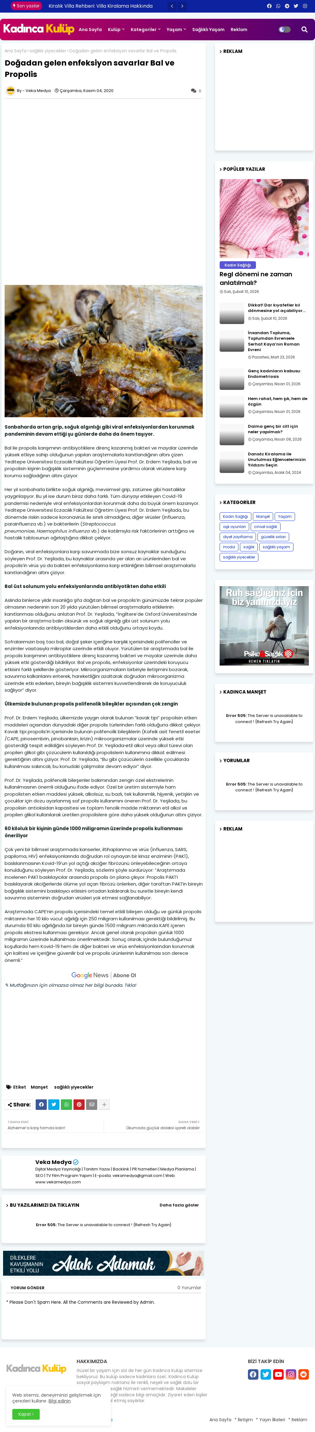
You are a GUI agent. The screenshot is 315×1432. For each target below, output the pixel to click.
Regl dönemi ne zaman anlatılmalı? (256, 278)
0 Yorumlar (189, 1288)
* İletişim (243, 1420)
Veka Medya (53, 1162)
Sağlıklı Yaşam (208, 29)
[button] (172, 6)
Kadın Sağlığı (235, 516)
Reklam (239, 29)
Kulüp (114, 29)
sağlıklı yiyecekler (48, 51)
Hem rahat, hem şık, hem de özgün (277, 401)
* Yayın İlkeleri (270, 1420)
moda (229, 547)
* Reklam (297, 1420)
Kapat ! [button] (26, 1414)
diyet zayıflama (238, 536)
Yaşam (174, 29)
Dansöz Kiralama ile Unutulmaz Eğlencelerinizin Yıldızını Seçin (277, 459)
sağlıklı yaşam (276, 547)
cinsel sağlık (265, 526)
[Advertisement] (107, 146)
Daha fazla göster (179, 1205)
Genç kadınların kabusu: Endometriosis (274, 373)
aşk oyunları (234, 526)
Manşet (39, 1087)
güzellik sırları (273, 536)
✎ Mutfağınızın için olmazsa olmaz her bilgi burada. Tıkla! (70, 985)
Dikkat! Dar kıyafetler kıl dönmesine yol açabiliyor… (276, 308)
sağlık (248, 547)
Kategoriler (144, 29)
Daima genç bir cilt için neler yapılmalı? (273, 429)
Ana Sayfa (90, 29)
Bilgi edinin (60, 1401)
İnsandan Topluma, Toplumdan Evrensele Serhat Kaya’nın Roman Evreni (274, 341)
